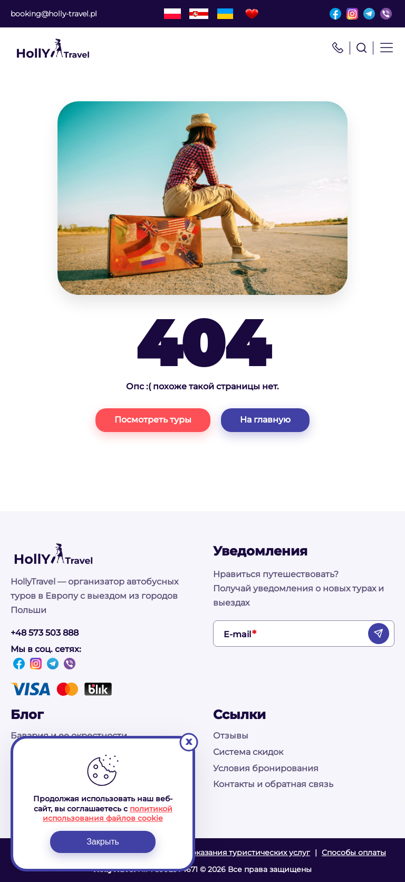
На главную (265, 420)
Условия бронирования (266, 768)
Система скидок (248, 752)
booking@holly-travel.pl (54, 13)
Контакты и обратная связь (273, 784)
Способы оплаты (354, 852)
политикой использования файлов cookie (107, 813)
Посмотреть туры (152, 420)
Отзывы (230, 736)
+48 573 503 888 (45, 633)
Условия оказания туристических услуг (233, 852)
